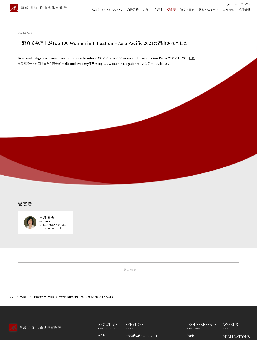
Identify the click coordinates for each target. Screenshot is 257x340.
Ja (227, 4)
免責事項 (228, 268)
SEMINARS (232, 207)
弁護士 (190, 194)
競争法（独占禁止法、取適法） (142, 266)
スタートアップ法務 (136, 306)
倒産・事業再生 (134, 207)
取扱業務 (132, 10)
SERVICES (134, 183)
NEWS (228, 219)
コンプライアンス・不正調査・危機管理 (147, 247)
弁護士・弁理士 (153, 10)
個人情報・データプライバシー (142, 286)
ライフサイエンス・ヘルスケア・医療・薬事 (150, 227)
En (233, 4)
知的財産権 (131, 214)
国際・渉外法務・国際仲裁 (140, 240)
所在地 (101, 194)
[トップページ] (37, 8)
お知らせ (228, 10)
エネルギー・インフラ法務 (140, 312)
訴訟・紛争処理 (134, 200)
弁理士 (190, 200)
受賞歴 (171, 10)
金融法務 (130, 253)
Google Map (25, 223)
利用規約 (228, 261)
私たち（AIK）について (107, 10)
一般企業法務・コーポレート (141, 194)
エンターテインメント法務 (140, 299)
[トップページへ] (34, 191)
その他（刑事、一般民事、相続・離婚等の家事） (152, 319)
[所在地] (244, 4)
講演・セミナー (208, 10)
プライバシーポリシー (235, 274)
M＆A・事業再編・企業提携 (141, 234)
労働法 (129, 279)
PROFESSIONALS (201, 183)
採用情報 (244, 10)
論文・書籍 (187, 10)
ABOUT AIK (108, 183)
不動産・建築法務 (135, 260)
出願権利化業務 (134, 220)
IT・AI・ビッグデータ (137, 293)
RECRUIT (231, 231)
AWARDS (230, 183)
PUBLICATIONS (236, 195)
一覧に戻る (128, 128)
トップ (10, 155)
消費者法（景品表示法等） (140, 273)
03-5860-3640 (22, 204)
